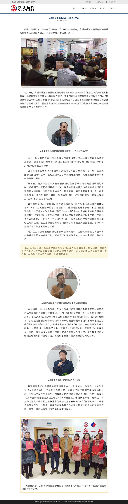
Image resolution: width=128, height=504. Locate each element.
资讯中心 (93, 8)
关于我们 (83, 8)
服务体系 (102, 8)
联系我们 (88, 2)
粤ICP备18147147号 (87, 501)
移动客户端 (112, 2)
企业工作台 (100, 2)
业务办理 (112, 8)
